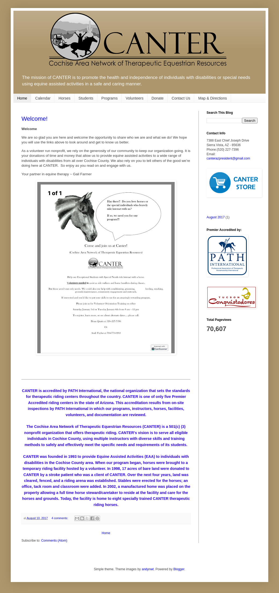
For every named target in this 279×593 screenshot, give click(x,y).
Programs (109, 98)
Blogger (178, 569)
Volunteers (135, 98)
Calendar (42, 98)
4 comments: (60, 518)
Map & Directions (212, 98)
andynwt (148, 569)
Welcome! (34, 118)
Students (86, 98)
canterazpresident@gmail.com (228, 158)
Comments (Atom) (54, 540)
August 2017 (216, 217)
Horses (64, 98)
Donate (158, 98)
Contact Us (181, 98)
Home (22, 98)
